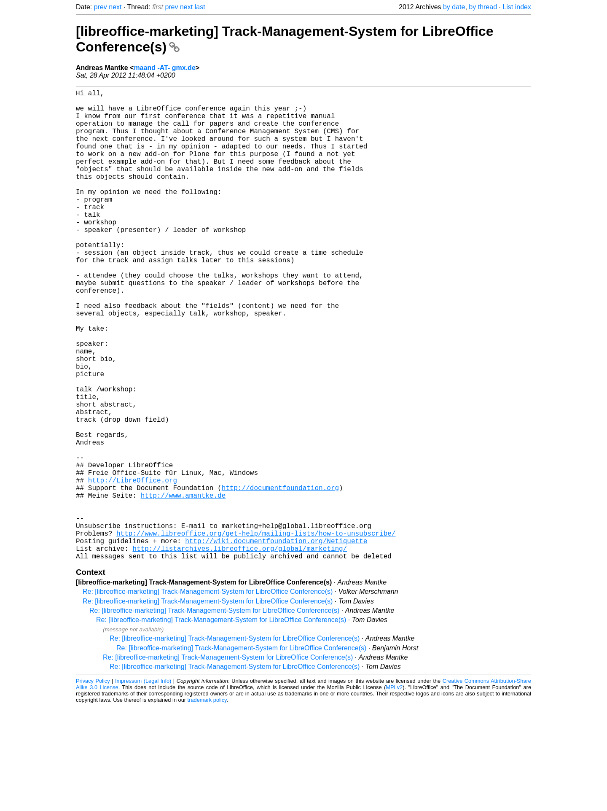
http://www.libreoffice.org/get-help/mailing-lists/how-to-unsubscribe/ (255, 632)
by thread (483, 7)
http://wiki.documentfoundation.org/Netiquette (276, 642)
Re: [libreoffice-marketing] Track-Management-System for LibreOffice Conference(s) (208, 696)
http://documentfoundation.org (280, 577)
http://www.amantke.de (183, 586)
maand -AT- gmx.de (164, 67)
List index (516, 7)
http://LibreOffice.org (132, 567)
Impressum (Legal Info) (143, 785)
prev (100, 7)
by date (454, 7)
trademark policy (207, 804)
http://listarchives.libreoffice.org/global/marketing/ (239, 651)
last (200, 7)
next (115, 7)
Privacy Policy (93, 785)
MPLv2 (394, 792)
